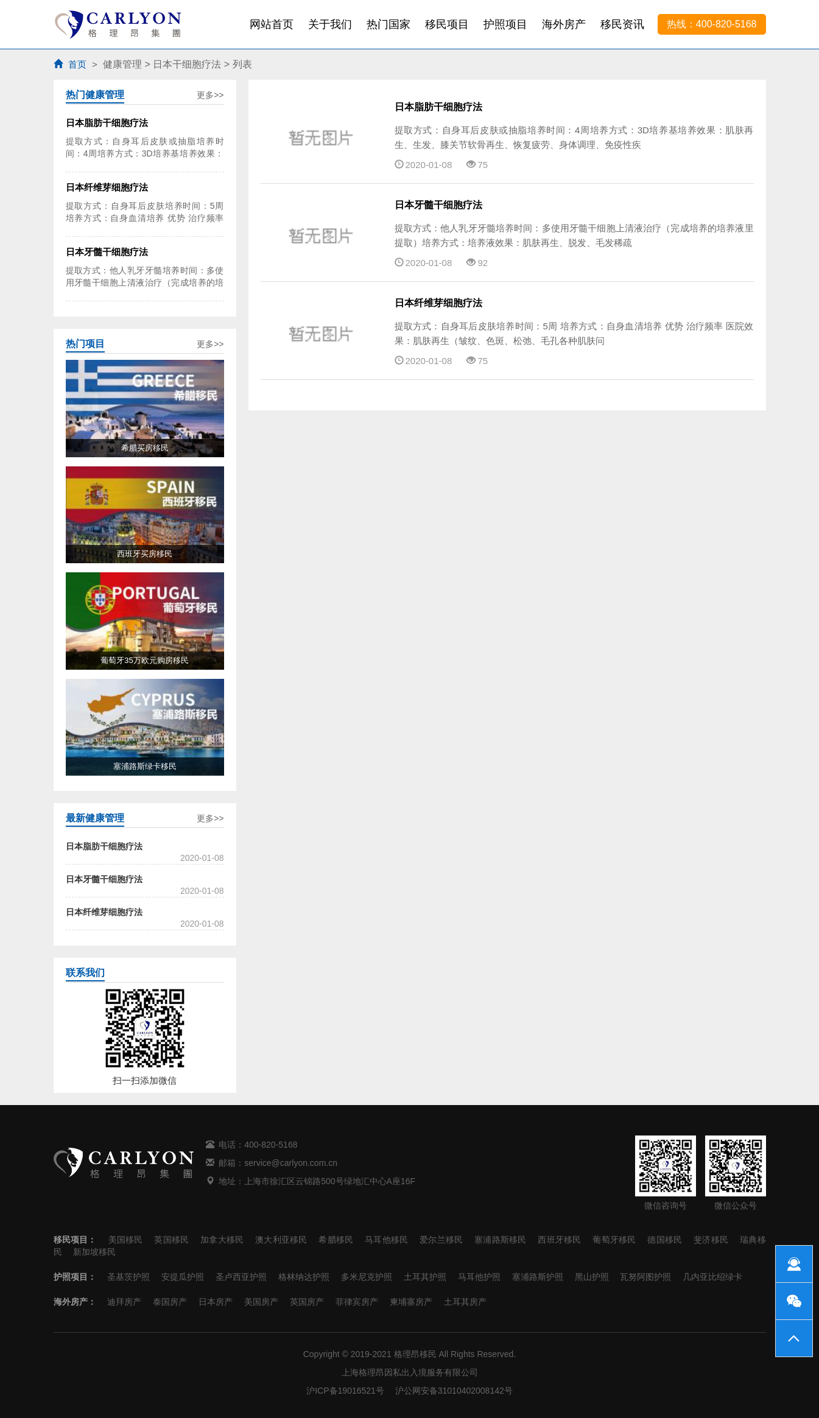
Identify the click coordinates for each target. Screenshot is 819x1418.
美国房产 (261, 1302)
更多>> (210, 95)
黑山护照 (592, 1277)
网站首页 (272, 24)
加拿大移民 (222, 1239)
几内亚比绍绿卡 (712, 1277)
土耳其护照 (425, 1277)
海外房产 (564, 24)
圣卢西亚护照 (241, 1277)
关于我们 (330, 24)
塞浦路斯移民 (500, 1239)
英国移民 (171, 1239)
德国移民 (664, 1239)
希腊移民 (335, 1239)
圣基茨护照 (128, 1277)
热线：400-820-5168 (712, 24)
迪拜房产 (124, 1302)
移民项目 (447, 24)
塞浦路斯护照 (537, 1277)
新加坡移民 (94, 1252)
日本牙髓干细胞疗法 (438, 205)
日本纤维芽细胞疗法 (438, 303)
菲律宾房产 (357, 1302)
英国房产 (307, 1302)
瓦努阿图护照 (645, 1277)
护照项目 (505, 24)
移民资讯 (622, 24)
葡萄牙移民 (614, 1239)
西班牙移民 (559, 1239)
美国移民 (125, 1239)
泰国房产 (170, 1302)
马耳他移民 (386, 1239)
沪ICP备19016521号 (345, 1390)
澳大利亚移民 (281, 1239)
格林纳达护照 (303, 1277)
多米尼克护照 (366, 1277)
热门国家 (388, 24)
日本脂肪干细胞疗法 (438, 107)
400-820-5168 (270, 1144)
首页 (77, 64)
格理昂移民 (415, 1354)
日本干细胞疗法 (187, 64)
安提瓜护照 (182, 1277)
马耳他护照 (479, 1277)
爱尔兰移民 (441, 1239)
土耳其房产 (465, 1302)
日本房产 (216, 1302)
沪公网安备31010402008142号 (454, 1390)
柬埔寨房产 (411, 1302)
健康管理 (122, 64)
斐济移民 (711, 1239)
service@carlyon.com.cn (290, 1163)
